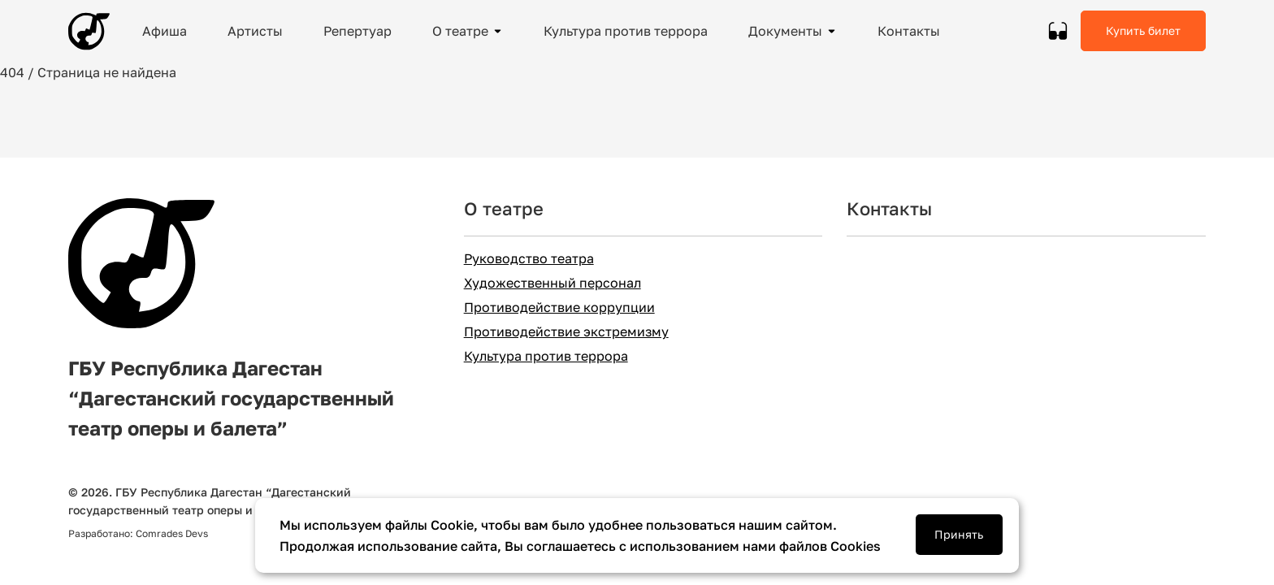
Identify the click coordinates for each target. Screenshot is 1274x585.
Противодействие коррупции (559, 307)
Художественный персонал (552, 283)
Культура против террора (546, 356)
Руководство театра (529, 259)
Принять (958, 534)
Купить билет (1143, 30)
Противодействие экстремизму (566, 332)
